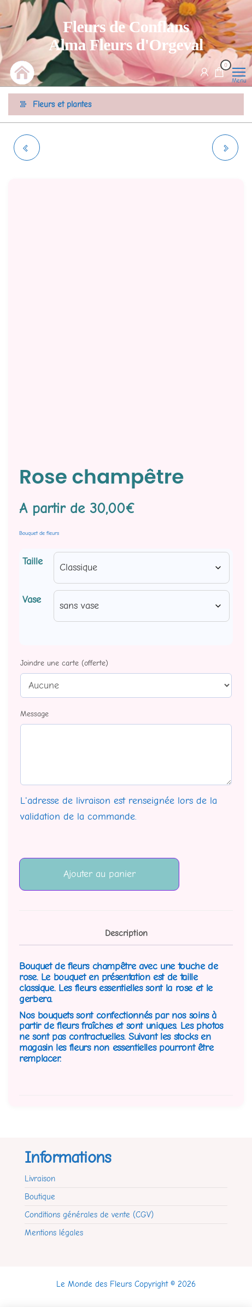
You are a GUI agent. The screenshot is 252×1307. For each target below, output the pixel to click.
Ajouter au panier (99, 874)
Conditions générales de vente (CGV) (89, 1215)
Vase (31, 599)
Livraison (40, 1179)
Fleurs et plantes (62, 104)
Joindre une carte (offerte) (64, 663)
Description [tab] (126, 933)
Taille (32, 561)
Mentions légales (54, 1233)
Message (34, 714)
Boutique (40, 1197)
